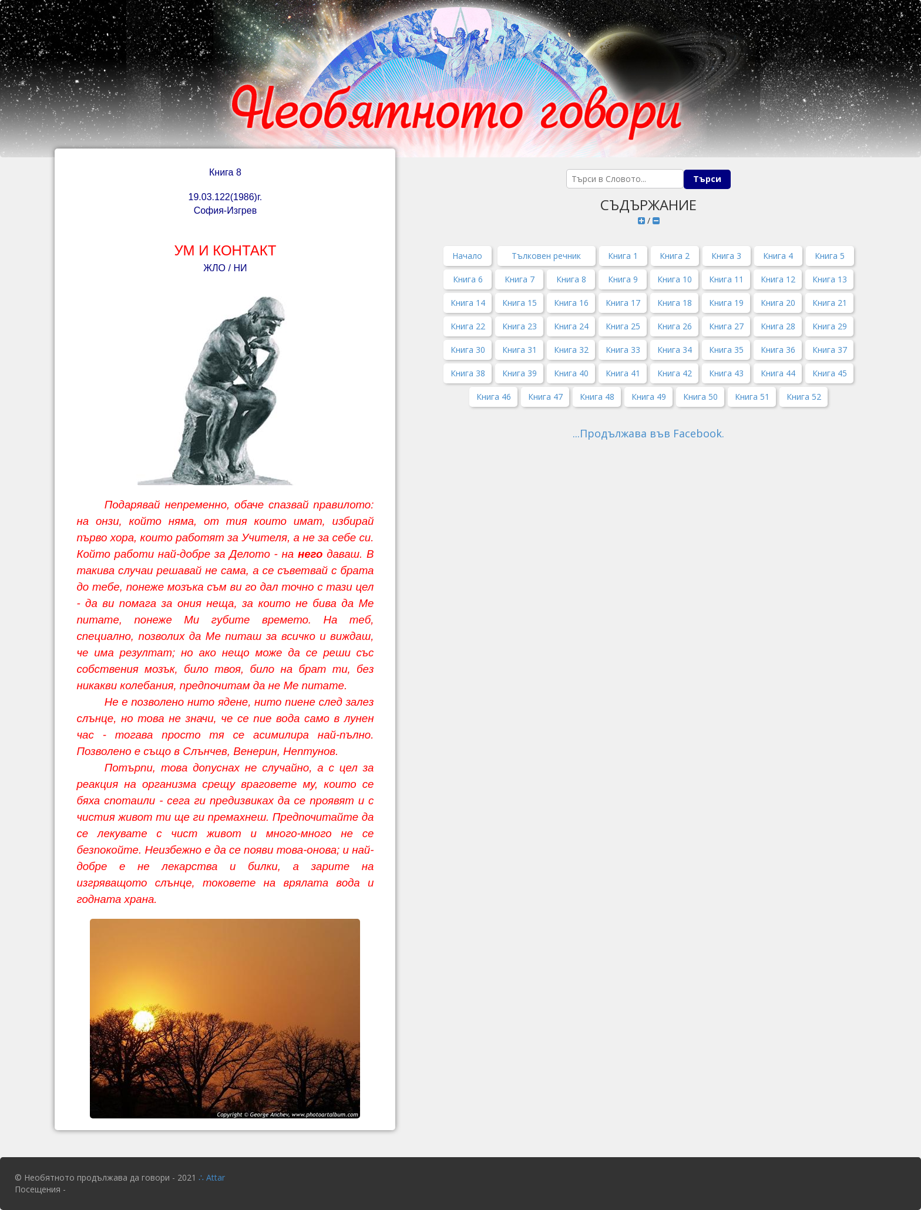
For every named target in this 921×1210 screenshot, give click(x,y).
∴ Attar (212, 1177)
